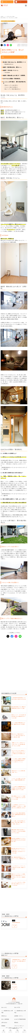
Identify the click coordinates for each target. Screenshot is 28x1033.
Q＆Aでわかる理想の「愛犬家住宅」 (12, 78)
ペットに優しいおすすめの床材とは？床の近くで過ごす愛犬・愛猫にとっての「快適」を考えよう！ (18, 822)
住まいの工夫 (17, 1004)
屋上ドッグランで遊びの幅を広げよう (13, 89)
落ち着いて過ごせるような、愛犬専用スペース (14, 62)
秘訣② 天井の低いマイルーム (10, 70)
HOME (2, 16)
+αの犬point (7, 72)
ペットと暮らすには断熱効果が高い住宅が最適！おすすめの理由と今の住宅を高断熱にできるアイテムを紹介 (18, 788)
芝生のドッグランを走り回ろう (11, 85)
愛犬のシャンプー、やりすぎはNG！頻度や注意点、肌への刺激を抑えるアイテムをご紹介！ (19, 716)
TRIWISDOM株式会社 (16, 922)
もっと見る (16, 925)
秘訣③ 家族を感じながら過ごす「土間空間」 (14, 75)
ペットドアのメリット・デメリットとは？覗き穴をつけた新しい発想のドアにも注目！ (18, 867)
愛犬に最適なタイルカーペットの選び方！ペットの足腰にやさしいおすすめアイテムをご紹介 (18, 798)
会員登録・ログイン (18, 1012)
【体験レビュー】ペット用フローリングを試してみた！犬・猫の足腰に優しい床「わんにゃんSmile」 (18, 744)
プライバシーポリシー (19, 1022)
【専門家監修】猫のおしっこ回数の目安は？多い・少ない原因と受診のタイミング (19, 960)
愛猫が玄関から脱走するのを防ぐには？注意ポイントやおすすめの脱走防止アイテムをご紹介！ (18, 831)
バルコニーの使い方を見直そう (11, 87)
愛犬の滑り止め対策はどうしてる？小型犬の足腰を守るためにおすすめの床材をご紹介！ (18, 840)
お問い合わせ (4, 1019)
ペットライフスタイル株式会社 (12, 1028)
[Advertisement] (14, 11)
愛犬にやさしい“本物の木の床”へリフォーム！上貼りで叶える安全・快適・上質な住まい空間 (18, 736)
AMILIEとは (3, 1012)
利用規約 (3, 1022)
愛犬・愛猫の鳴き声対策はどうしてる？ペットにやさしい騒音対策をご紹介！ (18, 859)
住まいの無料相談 (5, 1016)
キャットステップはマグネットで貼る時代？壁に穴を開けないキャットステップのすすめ (18, 884)
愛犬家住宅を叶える (9, 64)
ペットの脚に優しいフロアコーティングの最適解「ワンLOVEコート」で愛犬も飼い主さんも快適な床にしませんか (19, 806)
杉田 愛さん (14, 982)
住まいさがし (4, 1004)
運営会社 (16, 1019)
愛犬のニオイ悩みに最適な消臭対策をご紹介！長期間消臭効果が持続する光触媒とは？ (18, 815)
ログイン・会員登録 (22, 1)
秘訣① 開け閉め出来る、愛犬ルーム (12, 67)
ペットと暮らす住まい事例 (9, 16)
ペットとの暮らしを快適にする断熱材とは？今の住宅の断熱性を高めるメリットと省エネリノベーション (18, 760)
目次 (3, 57)
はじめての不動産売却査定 (20, 1016)
